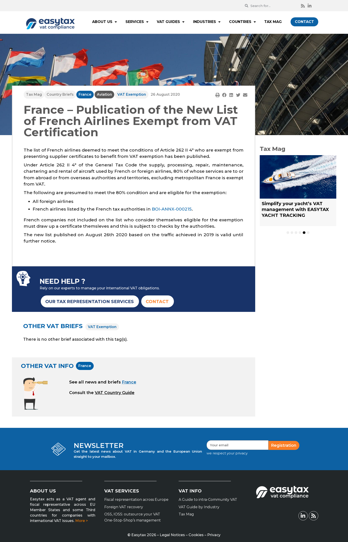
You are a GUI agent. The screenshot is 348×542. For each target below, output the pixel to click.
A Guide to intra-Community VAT (208, 499)
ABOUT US (104, 22)
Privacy (214, 535)
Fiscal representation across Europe (136, 499)
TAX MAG (273, 22)
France (85, 94)
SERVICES (136, 22)
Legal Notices (172, 535)
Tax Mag (34, 94)
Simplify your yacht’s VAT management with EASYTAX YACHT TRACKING (295, 209)
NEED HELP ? (62, 281)
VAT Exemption (131, 94)
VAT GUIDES (170, 22)
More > (81, 521)
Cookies (196, 535)
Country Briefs (60, 94)
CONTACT (304, 22)
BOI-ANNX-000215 (172, 209)
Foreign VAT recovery (123, 507)
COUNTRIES (242, 22)
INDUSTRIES (207, 22)
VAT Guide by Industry (199, 507)
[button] (217, 95)
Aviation (104, 94)
